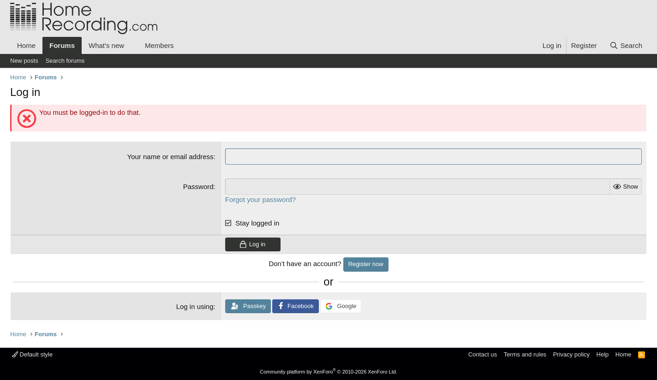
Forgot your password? (260, 199)
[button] (131, 45)
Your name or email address (170, 156)
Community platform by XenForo (328, 371)
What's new (106, 45)
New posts (24, 60)
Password (198, 186)
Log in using (195, 306)
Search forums (65, 60)
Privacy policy (571, 354)
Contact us (482, 354)
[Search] (626, 45)
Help (603, 354)
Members (159, 45)
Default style (32, 354)
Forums (62, 45)
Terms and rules (525, 354)
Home (26, 45)
